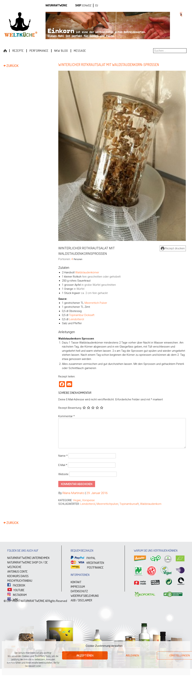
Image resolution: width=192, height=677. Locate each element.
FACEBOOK (16, 585)
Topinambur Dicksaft (81, 315)
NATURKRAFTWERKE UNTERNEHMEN (28, 558)
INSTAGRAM (17, 595)
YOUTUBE (15, 590)
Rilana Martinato (73, 493)
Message (80, 50)
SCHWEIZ (86, 5)
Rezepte (18, 50)
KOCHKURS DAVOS (18, 576)
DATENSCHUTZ (79, 591)
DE (46, 562)
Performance (39, 50)
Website (63, 474)
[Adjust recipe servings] (72, 259)
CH (40, 562)
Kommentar (66, 416)
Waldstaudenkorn (150, 504)
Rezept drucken (173, 248)
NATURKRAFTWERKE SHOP (22, 562)
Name (63, 456)
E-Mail (62, 465)
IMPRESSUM (78, 587)
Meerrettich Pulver (96, 303)
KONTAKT (76, 582)
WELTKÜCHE (14, 567)
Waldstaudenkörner (87, 272)
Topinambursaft (129, 504)
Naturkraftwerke (56, 5)
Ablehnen (132, 655)
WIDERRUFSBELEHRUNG (85, 596)
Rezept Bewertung (69, 407)
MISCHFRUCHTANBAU (19, 581)
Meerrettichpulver (107, 504)
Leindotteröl (76, 319)
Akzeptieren (84, 655)
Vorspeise (88, 500)
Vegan (77, 500)
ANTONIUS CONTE (17, 571)
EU (96, 5)
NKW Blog (61, 50)
